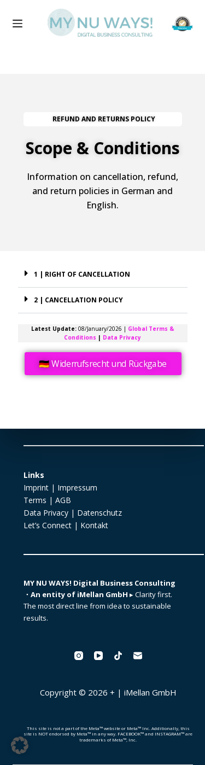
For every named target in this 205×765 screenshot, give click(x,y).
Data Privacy (122, 337)
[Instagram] (78, 655)
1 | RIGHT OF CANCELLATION (82, 274)
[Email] (137, 655)
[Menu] (17, 23)
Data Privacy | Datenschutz (73, 512)
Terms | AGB (47, 500)
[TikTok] (118, 655)
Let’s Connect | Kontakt (66, 525)
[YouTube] (98, 655)
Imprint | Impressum (60, 487)
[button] (103, 275)
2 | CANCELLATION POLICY (78, 300)
